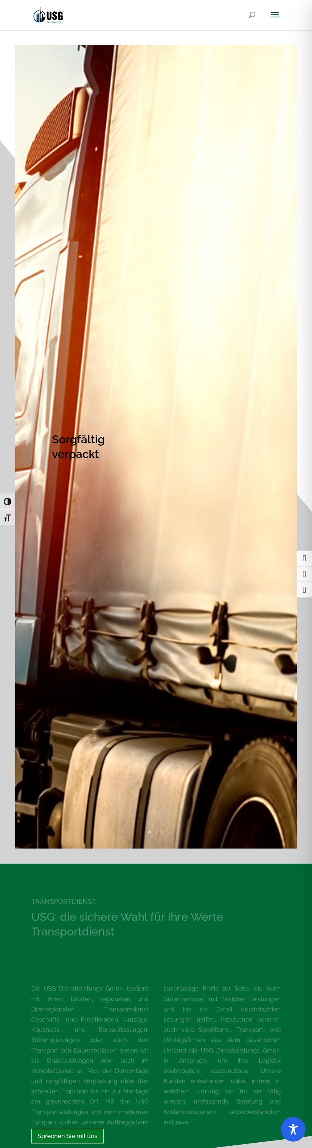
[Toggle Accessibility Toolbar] (293, 1129)
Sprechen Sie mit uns (68, 1136)
